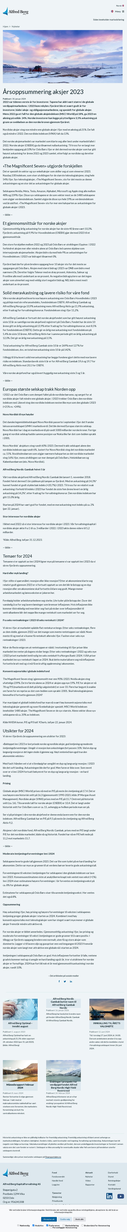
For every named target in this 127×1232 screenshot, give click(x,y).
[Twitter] (65, 981)
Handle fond (57, 1180)
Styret (111, 1176)
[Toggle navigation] (123, 11)
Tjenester (56, 1193)
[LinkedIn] (71, 981)
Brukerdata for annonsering (96, 1225)
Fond (54, 1172)
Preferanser (53, 1225)
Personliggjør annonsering (63, 1227)
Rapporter (90, 1184)
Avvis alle (79, 1219)
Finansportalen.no (53, 1157)
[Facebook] (59, 981)
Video (88, 1180)
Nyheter (16, 26)
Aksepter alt (49, 1219)
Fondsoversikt (58, 1176)
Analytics (37, 1225)
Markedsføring (71, 1225)
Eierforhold (113, 1172)
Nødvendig (23, 1225)
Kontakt (111, 1184)
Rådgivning (57, 1197)
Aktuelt (89, 1172)
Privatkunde (57, 1201)
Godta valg (65, 1219)
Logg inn (56, 1184)
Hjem (5, 26)
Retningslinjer (114, 1180)
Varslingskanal (114, 1188)
